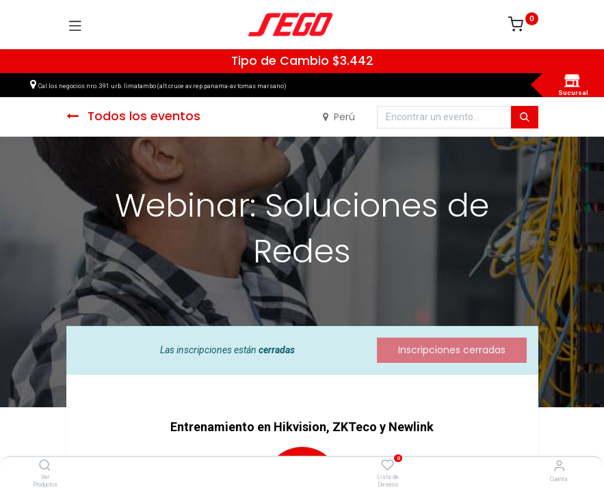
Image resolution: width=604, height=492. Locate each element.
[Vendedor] (559, 466)
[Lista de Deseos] (387, 465)
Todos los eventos (133, 116)
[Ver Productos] (44, 466)
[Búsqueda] (524, 117)
